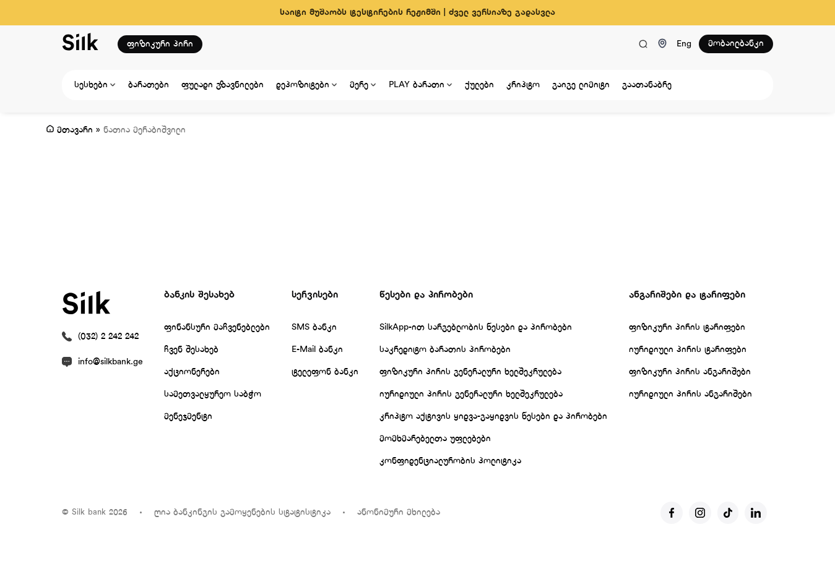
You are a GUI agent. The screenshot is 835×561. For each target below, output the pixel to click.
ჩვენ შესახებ (191, 350)
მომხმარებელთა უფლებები (435, 439)
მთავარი (75, 130)
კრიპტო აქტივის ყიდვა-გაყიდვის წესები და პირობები (493, 416)
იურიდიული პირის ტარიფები (687, 350)
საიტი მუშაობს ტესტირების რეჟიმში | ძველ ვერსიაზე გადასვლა (417, 12)
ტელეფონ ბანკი (325, 372)
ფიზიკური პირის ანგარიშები (690, 372)
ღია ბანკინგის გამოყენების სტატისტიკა (242, 512)
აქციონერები (192, 372)
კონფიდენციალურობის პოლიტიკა (450, 461)
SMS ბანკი (314, 327)
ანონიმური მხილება (398, 512)
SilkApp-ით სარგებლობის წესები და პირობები (475, 327)
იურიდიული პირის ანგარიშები (690, 394)
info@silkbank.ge (110, 362)
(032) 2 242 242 (108, 337)
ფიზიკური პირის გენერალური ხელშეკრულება (470, 372)
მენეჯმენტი (188, 416)
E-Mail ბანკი (317, 350)
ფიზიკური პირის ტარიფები (687, 327)
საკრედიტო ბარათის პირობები (445, 350)
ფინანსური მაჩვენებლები (217, 327)
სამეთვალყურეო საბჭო (212, 394)
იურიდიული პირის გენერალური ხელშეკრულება (471, 394)
